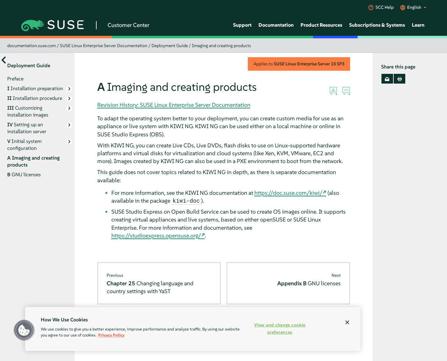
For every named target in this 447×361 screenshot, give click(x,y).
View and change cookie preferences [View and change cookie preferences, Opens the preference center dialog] (280, 328)
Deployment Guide (170, 45)
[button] (24, 330)
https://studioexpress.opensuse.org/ (156, 235)
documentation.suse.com (31, 45)
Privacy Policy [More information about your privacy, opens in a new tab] (111, 335)
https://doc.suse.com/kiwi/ (288, 192)
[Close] (347, 322)
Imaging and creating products (221, 45)
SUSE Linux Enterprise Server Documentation (103, 45)
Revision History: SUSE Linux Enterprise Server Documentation (173, 104)
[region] (192, 329)
